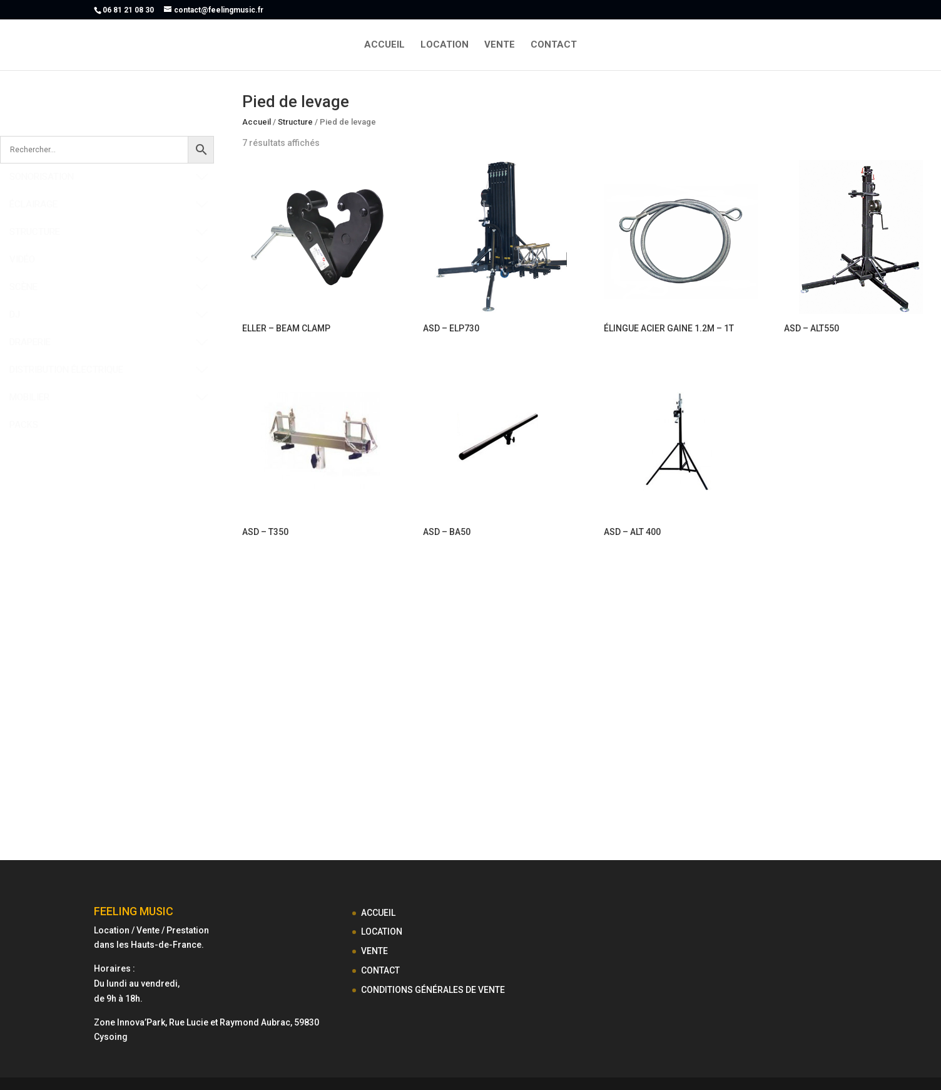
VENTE (499, 45)
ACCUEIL (384, 45)
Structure (295, 122)
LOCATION (444, 45)
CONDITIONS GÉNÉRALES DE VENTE (433, 990)
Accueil (256, 122)
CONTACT (554, 45)
